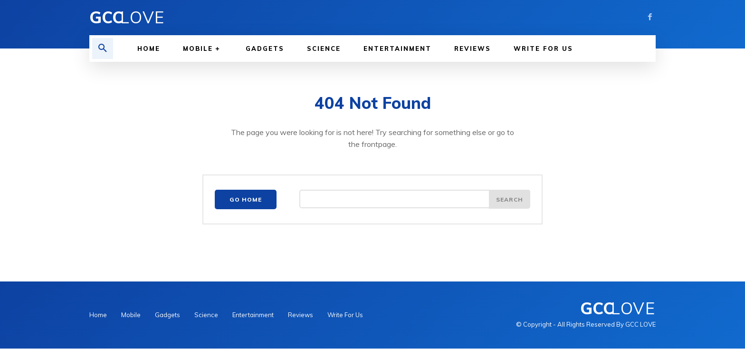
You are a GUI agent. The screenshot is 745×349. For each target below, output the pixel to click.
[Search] (509, 200)
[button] (102, 48)
